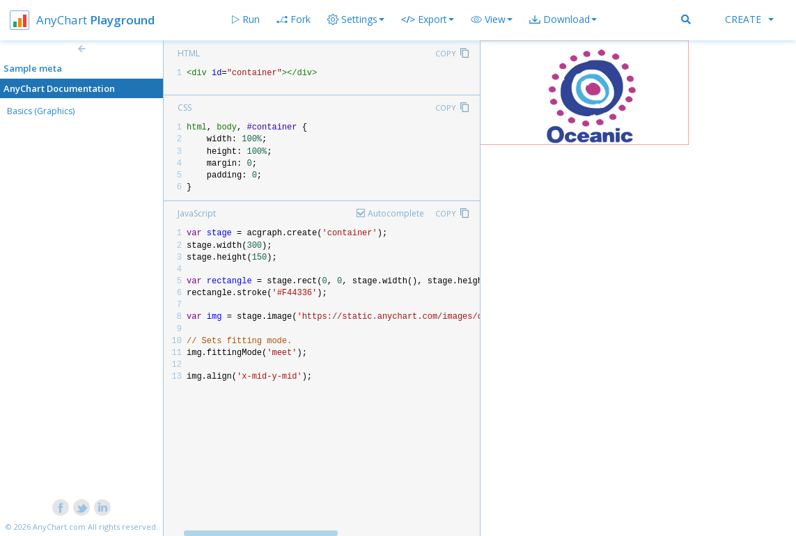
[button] (491, 19)
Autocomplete (396, 213)
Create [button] (749, 19)
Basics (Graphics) (41, 111)
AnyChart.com (59, 526)
